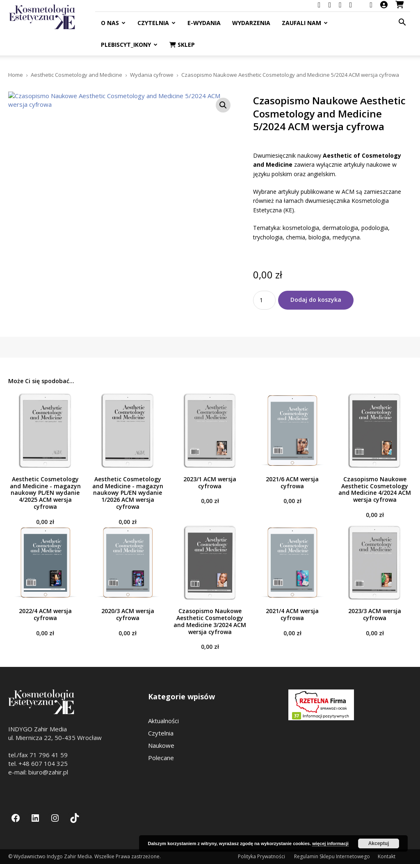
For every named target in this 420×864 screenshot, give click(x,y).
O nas (113, 23)
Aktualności (163, 721)
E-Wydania (204, 23)
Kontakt (386, 856)
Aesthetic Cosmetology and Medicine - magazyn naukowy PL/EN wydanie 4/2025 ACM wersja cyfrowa (45, 492)
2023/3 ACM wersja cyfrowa (374, 614)
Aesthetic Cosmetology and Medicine (76, 74)
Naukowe (161, 745)
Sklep (182, 44)
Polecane (161, 758)
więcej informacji (330, 843)
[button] (402, 23)
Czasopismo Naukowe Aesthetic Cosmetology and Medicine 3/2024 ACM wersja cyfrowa (209, 621)
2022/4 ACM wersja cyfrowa (45, 614)
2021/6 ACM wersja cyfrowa (292, 482)
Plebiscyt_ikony (129, 44)
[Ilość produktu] (264, 300)
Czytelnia (156, 23)
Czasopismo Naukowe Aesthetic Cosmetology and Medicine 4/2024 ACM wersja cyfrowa (374, 489)
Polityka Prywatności (262, 856)
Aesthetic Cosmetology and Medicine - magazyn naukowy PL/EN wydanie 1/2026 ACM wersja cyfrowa (127, 492)
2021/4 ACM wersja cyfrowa (292, 614)
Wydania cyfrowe (151, 74)
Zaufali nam (305, 23)
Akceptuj (378, 843)
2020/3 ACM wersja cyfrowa (127, 614)
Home (15, 74)
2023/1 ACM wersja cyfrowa (209, 482)
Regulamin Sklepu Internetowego (332, 856)
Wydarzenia (251, 23)
